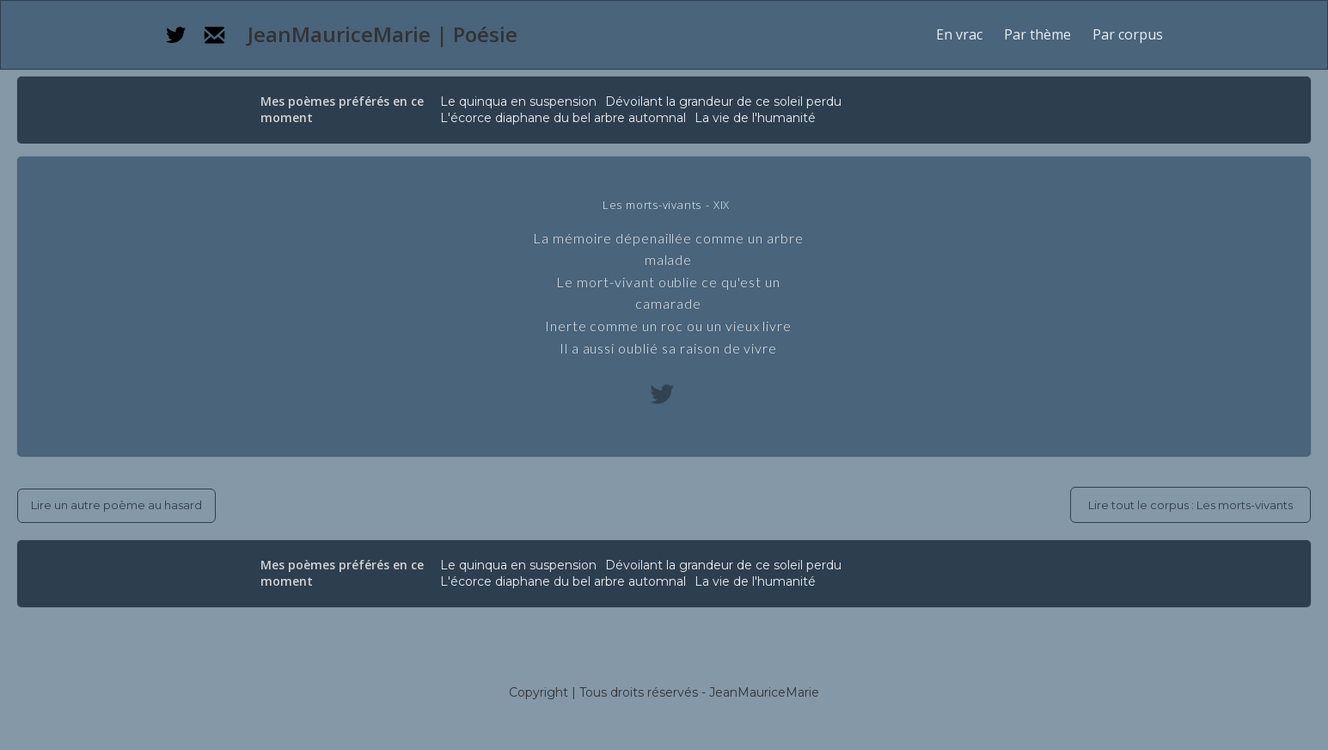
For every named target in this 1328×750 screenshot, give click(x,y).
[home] (379, 34)
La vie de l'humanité (755, 118)
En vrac (959, 34)
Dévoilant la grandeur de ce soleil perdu (723, 101)
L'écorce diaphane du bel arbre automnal (563, 118)
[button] (1037, 35)
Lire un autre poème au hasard (116, 505)
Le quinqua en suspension (518, 101)
